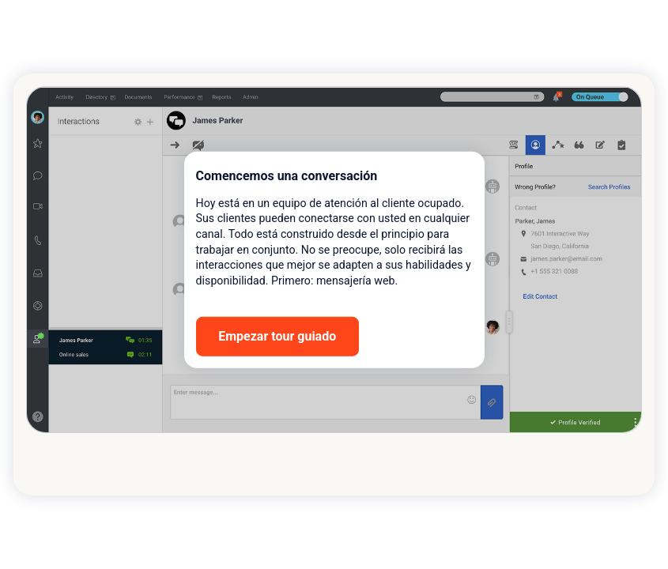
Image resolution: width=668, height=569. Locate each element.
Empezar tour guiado (277, 336)
